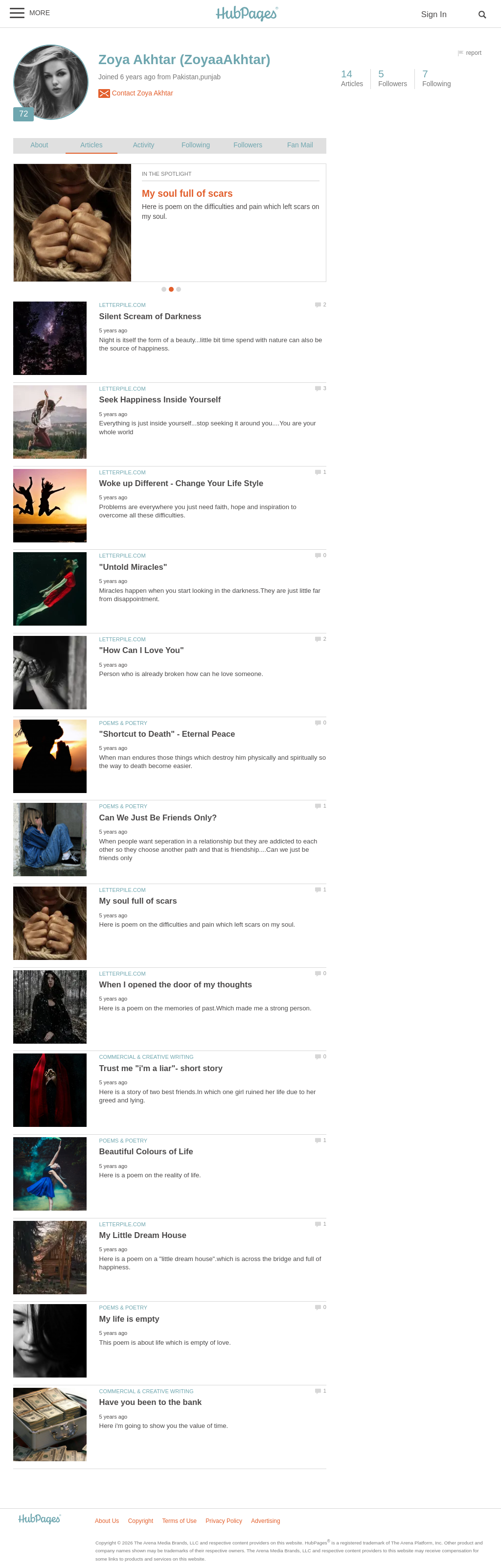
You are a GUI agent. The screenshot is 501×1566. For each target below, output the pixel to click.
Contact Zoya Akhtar (135, 93)
